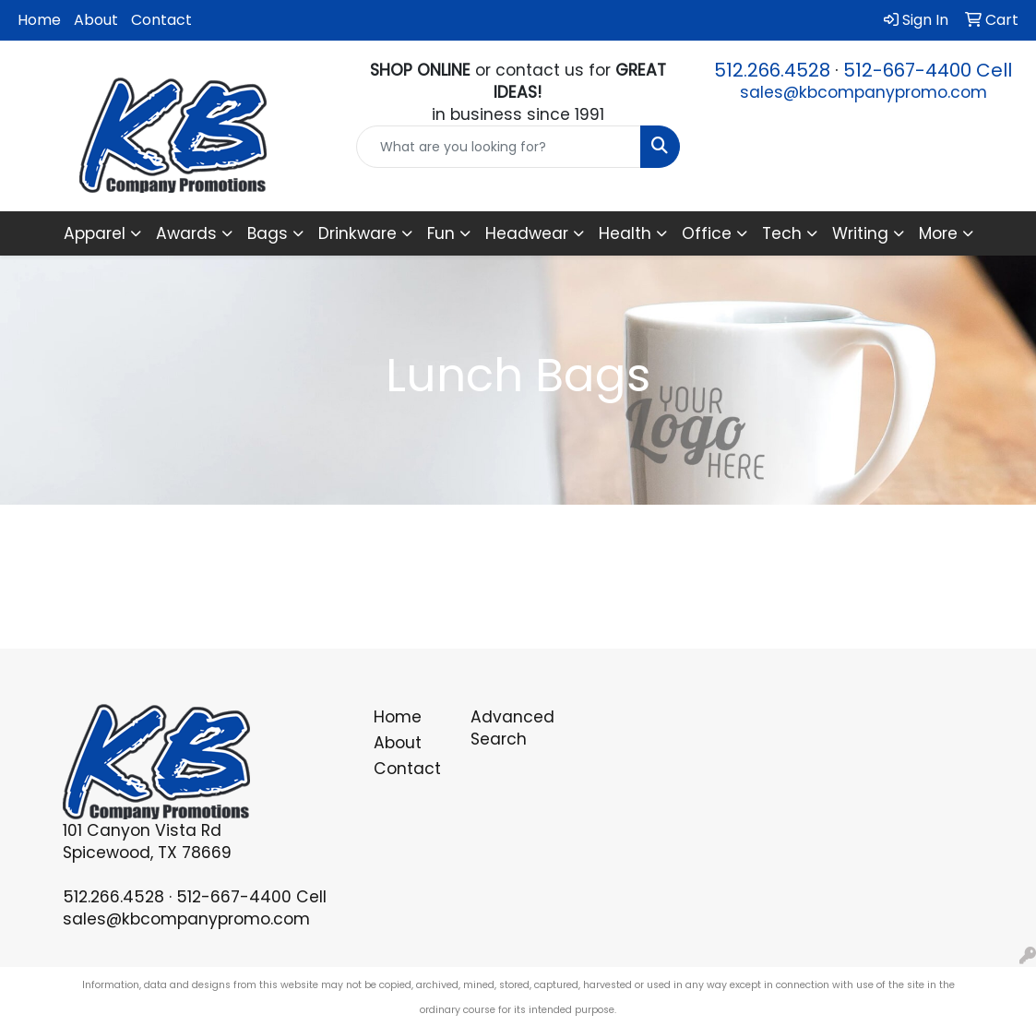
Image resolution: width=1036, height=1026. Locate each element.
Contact (161, 19)
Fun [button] (441, 233)
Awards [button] (186, 233)
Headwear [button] (526, 233)
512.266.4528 (772, 70)
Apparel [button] (94, 233)
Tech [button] (782, 233)
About (96, 19)
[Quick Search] (498, 146)
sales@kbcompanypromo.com (863, 92)
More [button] (938, 233)
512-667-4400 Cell (927, 70)
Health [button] (625, 233)
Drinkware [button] (357, 233)
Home (39, 19)
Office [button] (707, 233)
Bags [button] (267, 233)
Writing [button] (860, 233)
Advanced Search (507, 728)
